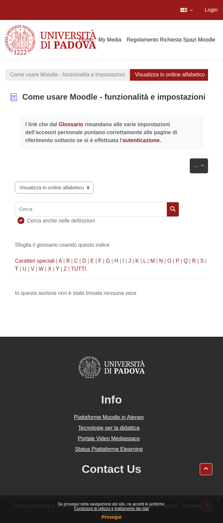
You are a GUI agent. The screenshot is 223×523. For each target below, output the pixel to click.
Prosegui (112, 517)
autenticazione (141, 140)
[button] (186, 10)
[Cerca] (91, 209)
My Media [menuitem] (109, 40)
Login (211, 10)
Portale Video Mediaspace (109, 438)
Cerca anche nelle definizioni (61, 220)
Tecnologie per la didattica (109, 428)
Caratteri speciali (35, 261)
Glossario (70, 124)
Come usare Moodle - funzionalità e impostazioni (67, 74)
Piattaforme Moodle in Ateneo (109, 417)
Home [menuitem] (86, 40)
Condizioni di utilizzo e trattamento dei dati (111, 508)
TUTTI (78, 269)
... (201, 164)
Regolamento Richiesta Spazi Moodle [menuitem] (171, 40)
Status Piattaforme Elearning (109, 449)
